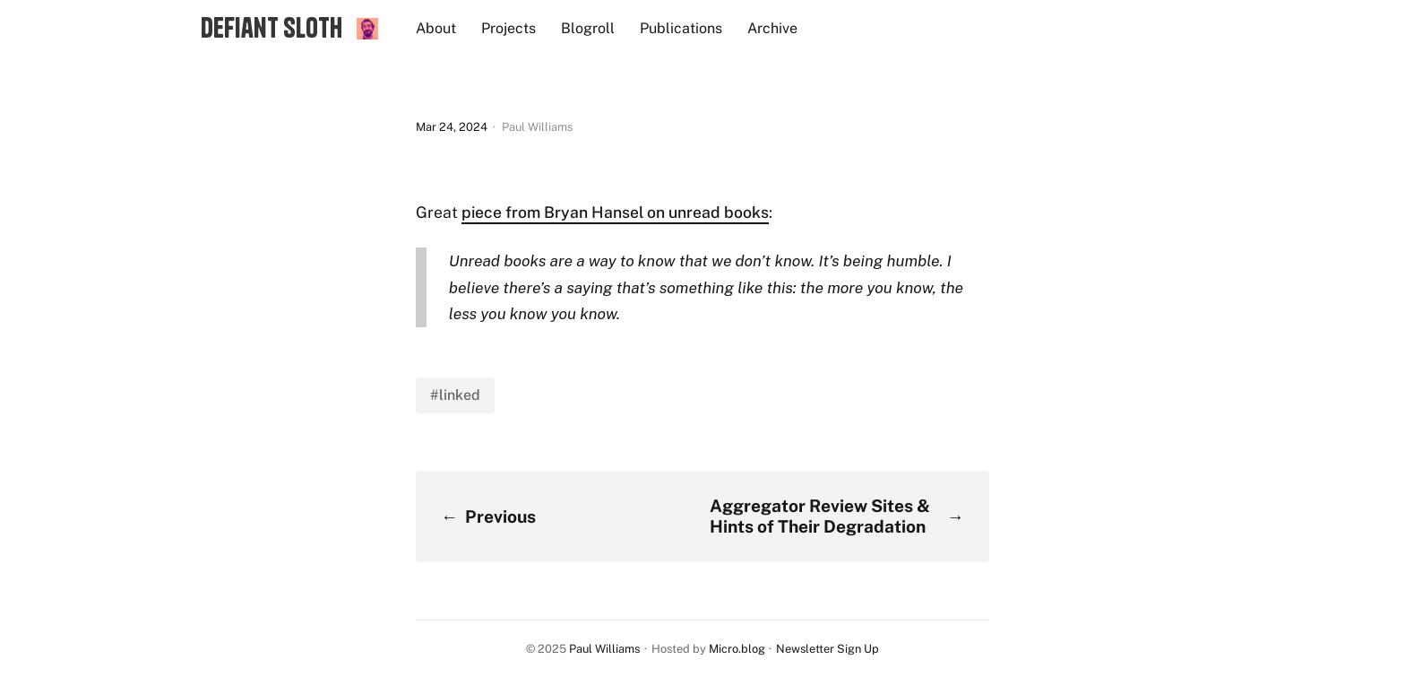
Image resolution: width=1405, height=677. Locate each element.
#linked (455, 395)
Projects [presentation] (508, 28)
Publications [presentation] (681, 28)
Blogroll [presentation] (588, 28)
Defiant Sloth (271, 28)
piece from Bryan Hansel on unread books (615, 212)
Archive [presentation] (772, 28)
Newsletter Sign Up (827, 648)
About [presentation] (436, 28)
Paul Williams (604, 648)
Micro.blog (737, 648)
